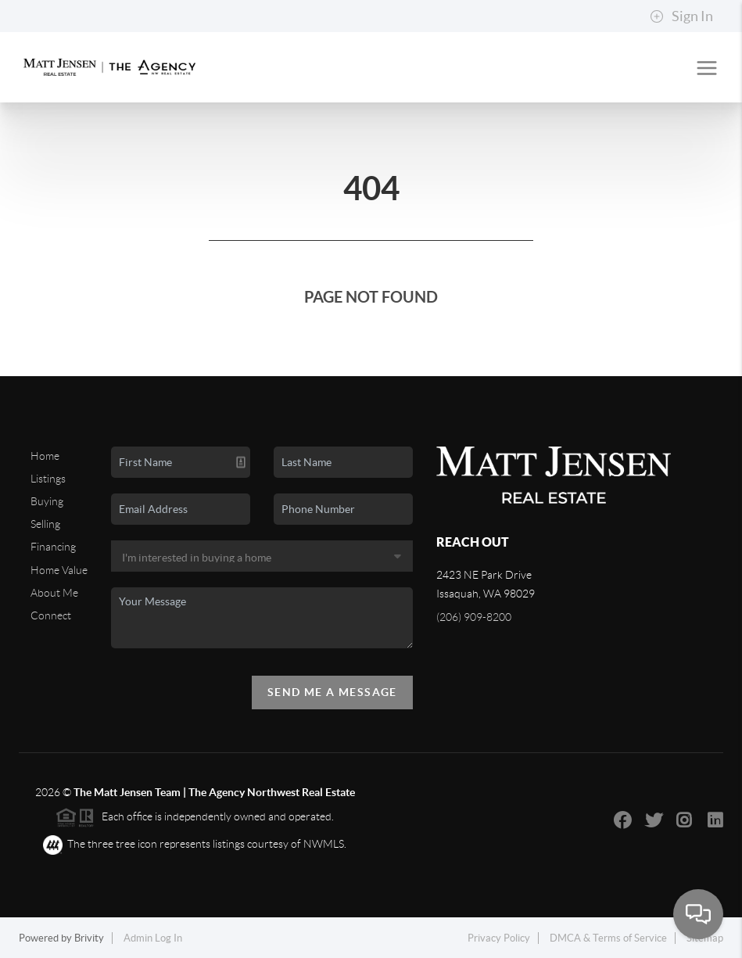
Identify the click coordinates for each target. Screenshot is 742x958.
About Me (54, 593)
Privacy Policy (499, 938)
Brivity (89, 938)
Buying (46, 501)
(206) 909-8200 (473, 617)
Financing (53, 546)
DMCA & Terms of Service (608, 938)
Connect (50, 615)
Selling (45, 524)
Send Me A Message (332, 692)
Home (44, 456)
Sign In (681, 16)
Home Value (59, 570)
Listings (48, 478)
